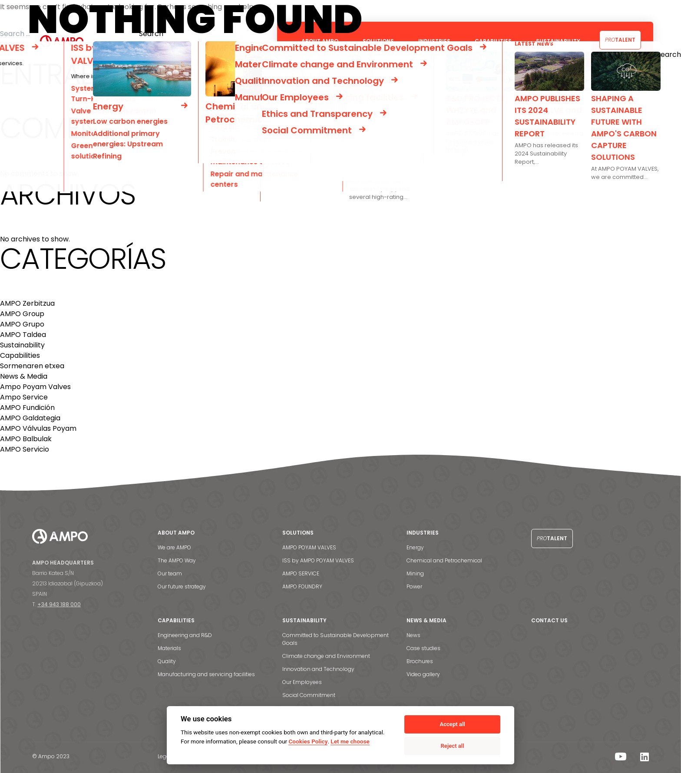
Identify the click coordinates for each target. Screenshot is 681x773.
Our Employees (302, 682)
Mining (415, 573)
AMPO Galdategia (30, 418)
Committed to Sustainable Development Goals (335, 639)
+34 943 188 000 (59, 604)
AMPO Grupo (22, 324)
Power (414, 586)
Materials (169, 648)
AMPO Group (22, 314)
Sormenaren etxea (32, 366)
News (413, 635)
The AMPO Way (177, 560)
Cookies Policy (307, 741)
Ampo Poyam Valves (35, 387)
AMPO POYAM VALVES (309, 547)
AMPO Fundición (27, 408)
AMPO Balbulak (26, 439)
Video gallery (423, 674)
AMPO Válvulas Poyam (38, 428)
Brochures (420, 661)
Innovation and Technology (318, 669)
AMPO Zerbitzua (27, 303)
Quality (167, 661)
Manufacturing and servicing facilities (206, 674)
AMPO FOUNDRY (302, 586)
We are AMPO (174, 547)
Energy (415, 547)
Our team (170, 573)
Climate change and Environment (326, 656)
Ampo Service (24, 397)
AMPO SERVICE (300, 573)
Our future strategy (182, 586)
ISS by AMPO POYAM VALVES (318, 560)
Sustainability (22, 345)
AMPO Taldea (23, 335)
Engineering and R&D (185, 635)
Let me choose (350, 741)
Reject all (452, 746)
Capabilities (20, 355)
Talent (620, 39)
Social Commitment (308, 695)
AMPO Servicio (24, 449)
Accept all (452, 724)
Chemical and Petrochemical (444, 560)
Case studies (423, 648)
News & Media (23, 376)
